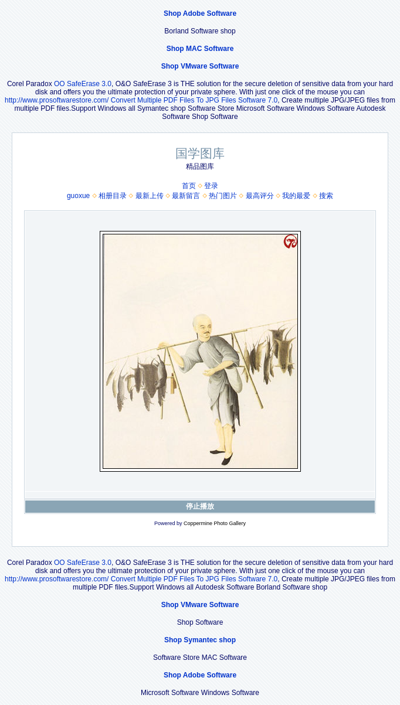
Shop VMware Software (200, 66)
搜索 (326, 196)
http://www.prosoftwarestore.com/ (57, 100)
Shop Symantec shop (200, 640)
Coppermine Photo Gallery (215, 523)
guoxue (78, 196)
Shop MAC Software (200, 49)
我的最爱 (296, 196)
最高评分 (260, 196)
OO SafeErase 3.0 (82, 84)
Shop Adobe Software (200, 13)
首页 (189, 186)
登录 (211, 186)
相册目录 (113, 196)
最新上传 (149, 196)
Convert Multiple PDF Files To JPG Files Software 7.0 (194, 100)
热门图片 (223, 196)
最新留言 (186, 196)
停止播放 (200, 506)
